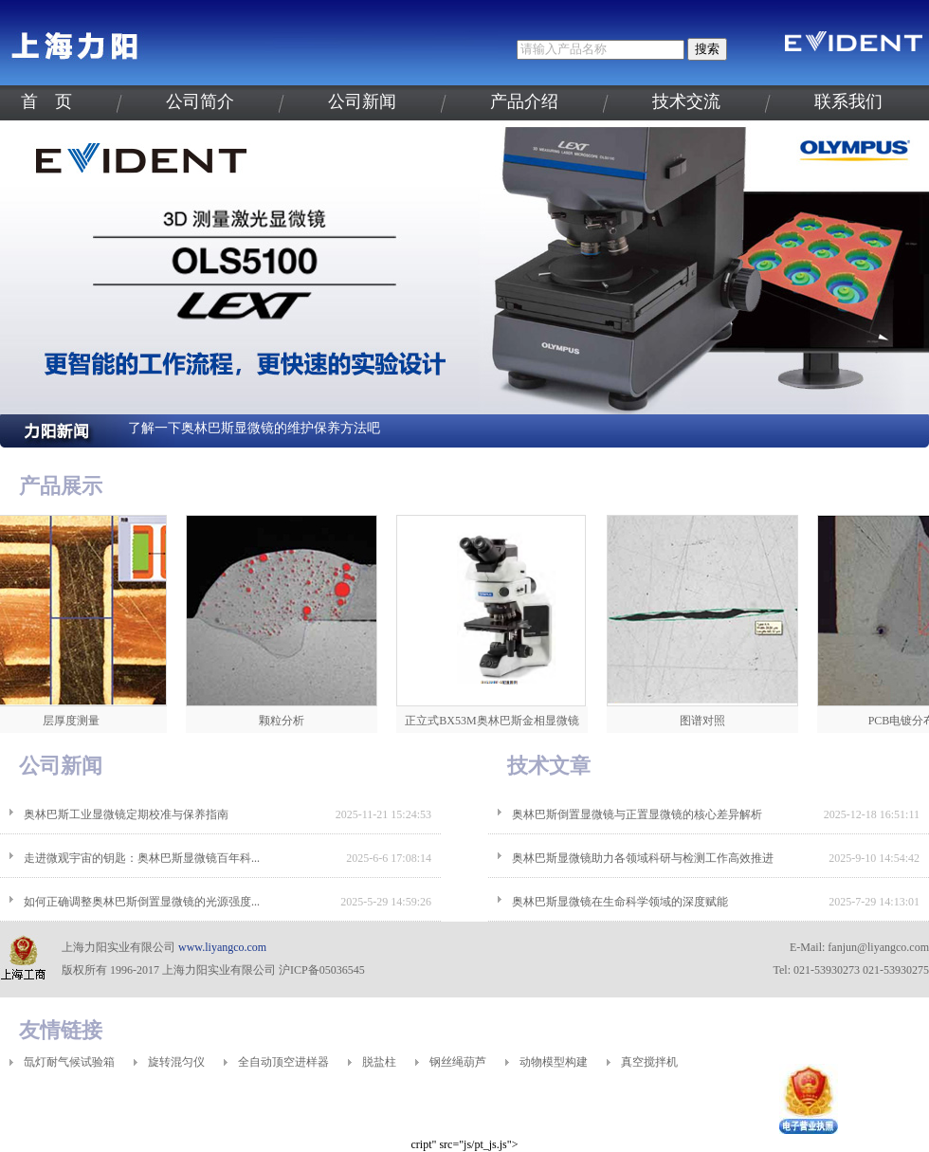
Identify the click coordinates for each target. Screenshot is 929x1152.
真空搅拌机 (649, 1062)
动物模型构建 (553, 1062)
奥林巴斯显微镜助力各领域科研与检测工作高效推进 (643, 858)
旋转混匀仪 (176, 1062)
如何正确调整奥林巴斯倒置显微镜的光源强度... (142, 901)
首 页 (46, 101)
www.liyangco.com (222, 947)
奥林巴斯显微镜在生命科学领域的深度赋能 (620, 901)
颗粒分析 (285, 720)
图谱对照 (706, 720)
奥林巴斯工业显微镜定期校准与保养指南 (126, 814)
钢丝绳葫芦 (457, 1062)
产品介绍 (524, 101)
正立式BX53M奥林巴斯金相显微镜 (495, 720)
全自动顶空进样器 (283, 1062)
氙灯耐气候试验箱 (69, 1062)
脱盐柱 (379, 1062)
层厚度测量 (74, 720)
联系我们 (848, 101)
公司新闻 (362, 101)
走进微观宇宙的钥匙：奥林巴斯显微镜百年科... (142, 858)
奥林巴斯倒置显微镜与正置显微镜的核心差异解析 (637, 814)
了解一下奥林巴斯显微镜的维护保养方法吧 (254, 428)
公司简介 (200, 101)
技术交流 (686, 101)
